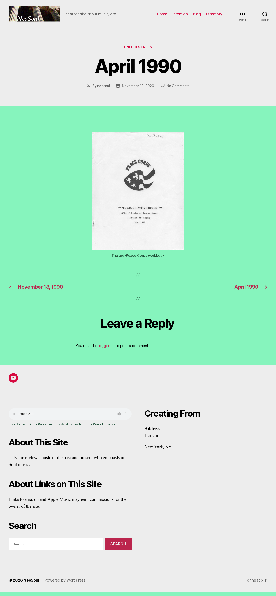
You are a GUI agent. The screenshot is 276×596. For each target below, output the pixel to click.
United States (138, 51)
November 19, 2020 (138, 89)
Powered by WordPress (64, 584)
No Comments (178, 89)
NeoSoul (31, 584)
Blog (197, 15)
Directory (214, 15)
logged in (106, 349)
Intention (180, 15)
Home (162, 15)
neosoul (103, 89)
